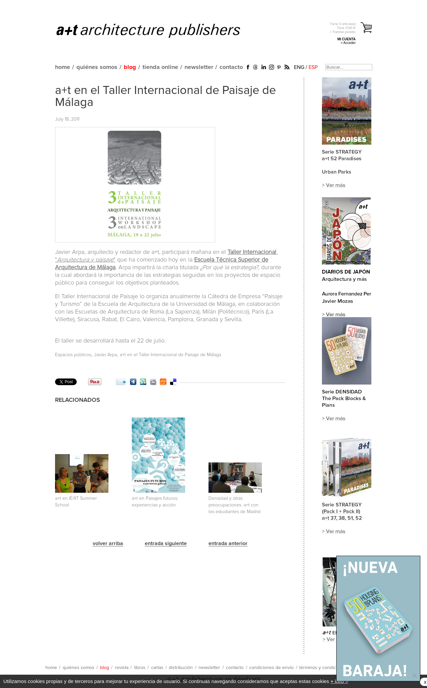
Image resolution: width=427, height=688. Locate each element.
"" (85, 260)
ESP (313, 67)
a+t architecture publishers (156, 30)
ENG (299, 67)
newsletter (198, 67)
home (62, 67)
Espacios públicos (73, 354)
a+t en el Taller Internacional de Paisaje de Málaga (170, 354)
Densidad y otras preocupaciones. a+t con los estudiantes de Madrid (234, 505)
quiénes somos (96, 67)
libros (139, 667)
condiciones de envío (271, 667)
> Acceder (348, 43)
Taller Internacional (253, 252)
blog (130, 67)
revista (121, 667)
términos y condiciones (323, 667)
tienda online (160, 67)
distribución (181, 667)
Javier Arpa (105, 354)
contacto (231, 67)
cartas (157, 667)
